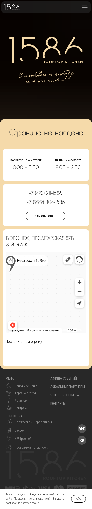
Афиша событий (63, 378)
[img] (82, 428)
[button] (84, 7)
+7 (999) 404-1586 (46, 202)
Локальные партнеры (67, 387)
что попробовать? (64, 395)
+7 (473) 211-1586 (45, 193)
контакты (58, 404)
